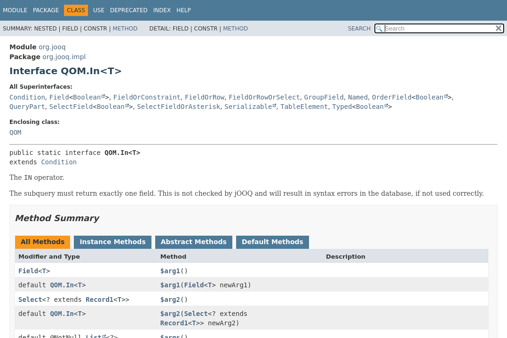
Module (15, 10)
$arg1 (170, 271)
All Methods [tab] (42, 242)
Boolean (87, 97)
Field (59, 97)
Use (98, 10)
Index (162, 10)
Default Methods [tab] (272, 242)
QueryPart (27, 106)
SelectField (71, 106)
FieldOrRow (204, 97)
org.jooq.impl (64, 57)
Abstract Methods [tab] (194, 242)
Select (30, 299)
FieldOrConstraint (147, 97)
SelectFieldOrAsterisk (178, 106)
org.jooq (52, 47)
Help (183, 10)
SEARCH (359, 28)
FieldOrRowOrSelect (264, 97)
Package (46, 10)
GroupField (324, 97)
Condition (27, 97)
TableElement (304, 106)
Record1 (99, 299)
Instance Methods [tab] (112, 242)
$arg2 (170, 299)
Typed (342, 106)
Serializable (248, 106)
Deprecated (129, 10)
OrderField (392, 97)
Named (358, 97)
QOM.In (62, 285)
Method (125, 28)
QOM (15, 132)
